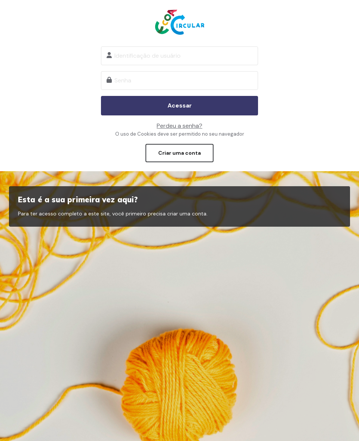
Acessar (180, 105)
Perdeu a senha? (179, 126)
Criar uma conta (179, 152)
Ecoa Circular (179, 22)
